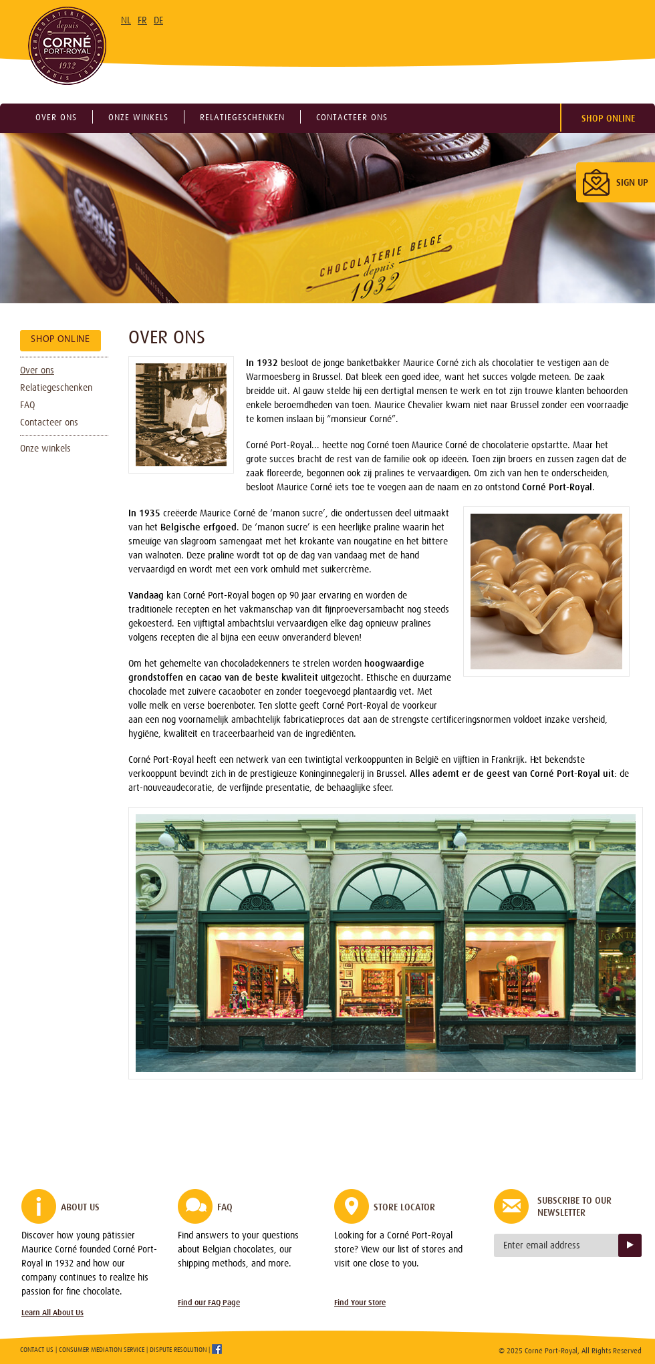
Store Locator (404, 1207)
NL (126, 20)
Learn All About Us (52, 1312)
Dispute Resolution (178, 1349)
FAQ (27, 404)
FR (142, 20)
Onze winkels (138, 117)
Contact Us (36, 1349)
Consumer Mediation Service (101, 1349)
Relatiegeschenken (242, 117)
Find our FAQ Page (209, 1302)
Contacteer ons (352, 117)
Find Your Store (360, 1302)
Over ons (56, 117)
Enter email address (541, 1245)
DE (158, 20)
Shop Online (608, 118)
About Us (80, 1207)
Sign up (630, 1245)
